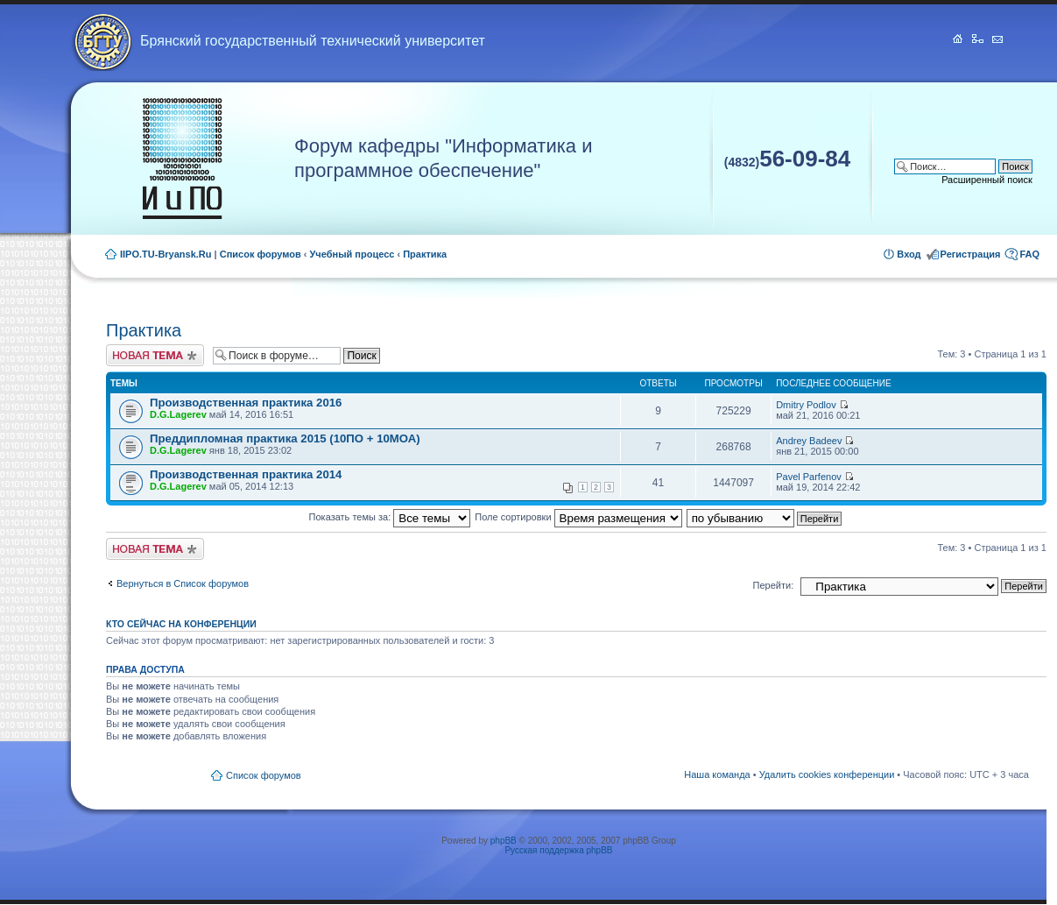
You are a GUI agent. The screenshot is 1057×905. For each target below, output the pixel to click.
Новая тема (155, 355)
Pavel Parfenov (809, 476)
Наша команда (717, 774)
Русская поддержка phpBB (558, 850)
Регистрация (971, 254)
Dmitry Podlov (805, 404)
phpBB (503, 840)
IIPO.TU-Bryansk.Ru (166, 254)
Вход (908, 254)
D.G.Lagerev (178, 414)
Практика (425, 254)
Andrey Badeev (809, 440)
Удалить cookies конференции (827, 774)
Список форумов (260, 254)
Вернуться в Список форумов (182, 583)
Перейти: (773, 585)
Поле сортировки (578, 517)
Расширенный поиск (986, 179)
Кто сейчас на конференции (181, 624)
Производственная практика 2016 (246, 402)
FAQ (1029, 254)
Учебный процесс (352, 254)
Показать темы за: (390, 517)
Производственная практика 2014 (246, 474)
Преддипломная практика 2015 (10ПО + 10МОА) (285, 438)
